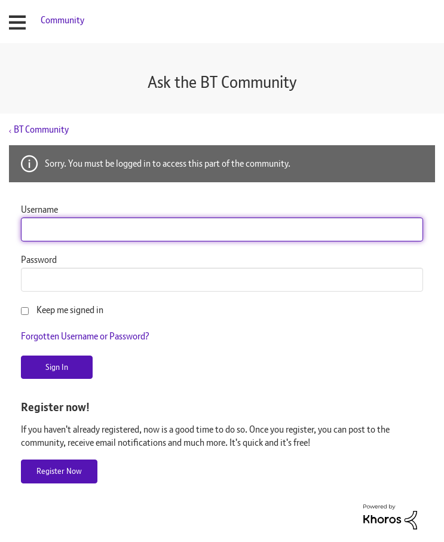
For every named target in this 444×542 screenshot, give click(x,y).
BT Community (41, 129)
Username (39, 209)
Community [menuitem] (62, 20)
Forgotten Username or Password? (85, 336)
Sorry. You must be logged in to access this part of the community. (167, 163)
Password (39, 259)
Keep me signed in (69, 310)
